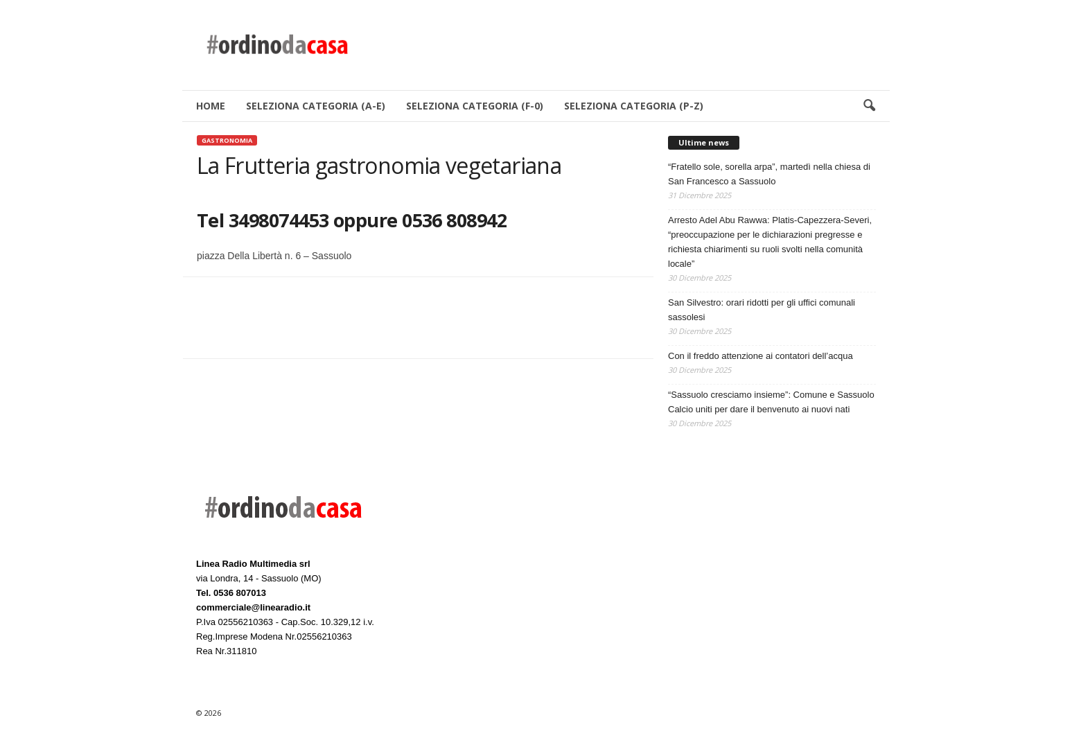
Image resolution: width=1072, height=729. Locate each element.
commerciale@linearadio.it (253, 607)
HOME (210, 105)
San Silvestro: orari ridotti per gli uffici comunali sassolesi (761, 309)
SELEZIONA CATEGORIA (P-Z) (633, 105)
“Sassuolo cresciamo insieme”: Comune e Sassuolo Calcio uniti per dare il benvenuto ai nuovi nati (771, 401)
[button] (869, 106)
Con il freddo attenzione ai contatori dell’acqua (760, 356)
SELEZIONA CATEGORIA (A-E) (315, 105)
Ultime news (703, 142)
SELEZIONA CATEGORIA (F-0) (474, 105)
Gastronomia (227, 140)
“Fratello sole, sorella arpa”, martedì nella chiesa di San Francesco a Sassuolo (769, 173)
